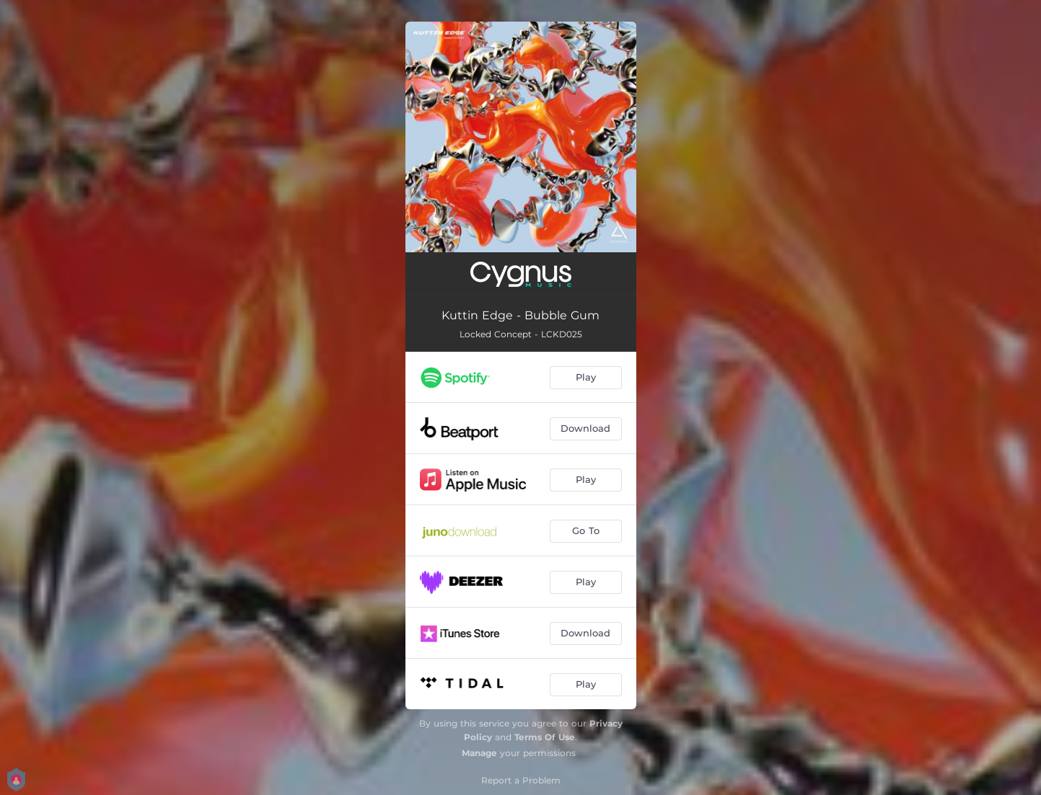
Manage (479, 752)
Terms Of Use (544, 737)
